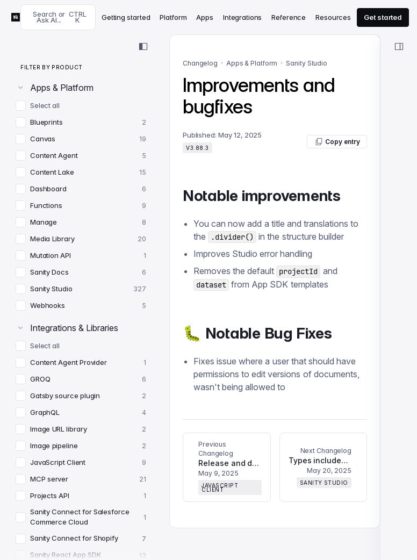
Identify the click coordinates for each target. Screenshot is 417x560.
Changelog (200, 63)
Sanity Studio (306, 63)
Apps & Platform (251, 63)
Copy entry (337, 142)
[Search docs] (58, 17)
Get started (383, 17)
